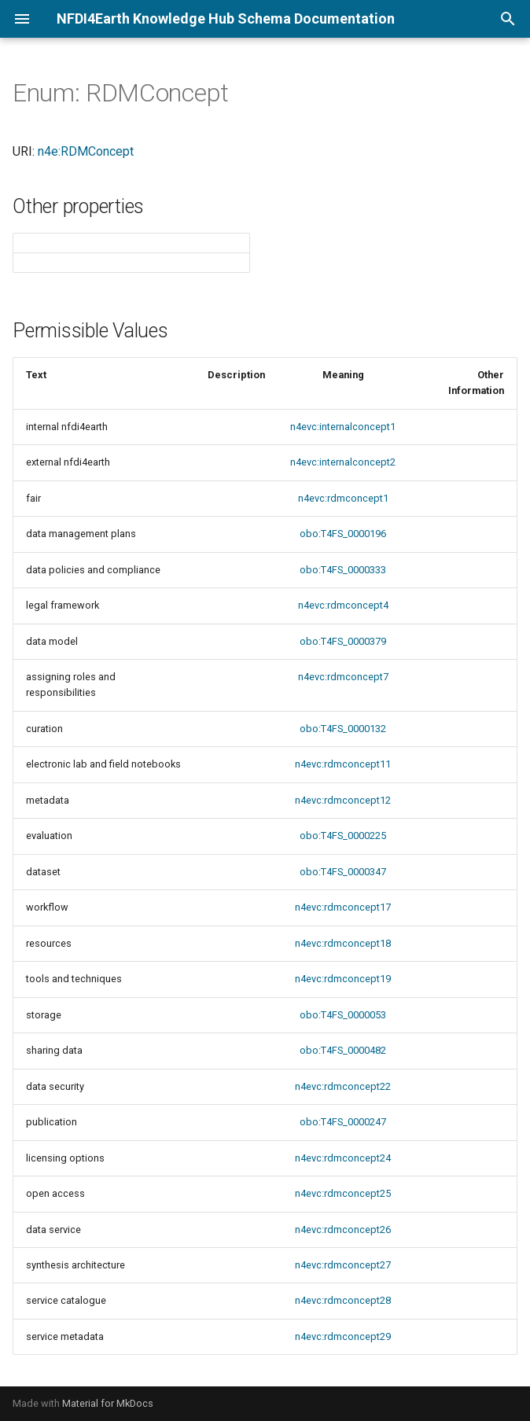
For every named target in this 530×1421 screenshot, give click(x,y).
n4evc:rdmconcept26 (343, 1229)
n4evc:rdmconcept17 (343, 907)
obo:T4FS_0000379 (343, 641)
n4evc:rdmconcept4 (343, 605)
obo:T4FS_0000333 (343, 570)
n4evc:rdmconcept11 (343, 764)
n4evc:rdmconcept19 (343, 979)
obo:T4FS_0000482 (343, 1050)
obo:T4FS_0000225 (343, 835)
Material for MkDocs (107, 1403)
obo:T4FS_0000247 (343, 1122)
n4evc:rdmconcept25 (343, 1193)
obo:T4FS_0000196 (343, 533)
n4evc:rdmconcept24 (343, 1158)
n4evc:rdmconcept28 (343, 1300)
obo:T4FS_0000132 (343, 728)
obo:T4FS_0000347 (343, 872)
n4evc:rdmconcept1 (343, 498)
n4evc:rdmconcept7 (343, 677)
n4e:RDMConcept (86, 151)
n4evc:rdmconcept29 (343, 1336)
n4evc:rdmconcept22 (343, 1086)
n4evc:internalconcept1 (343, 427)
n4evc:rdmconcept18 (343, 943)
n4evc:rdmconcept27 (343, 1265)
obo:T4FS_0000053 (343, 1015)
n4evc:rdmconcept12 (343, 800)
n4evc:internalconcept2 (343, 462)
